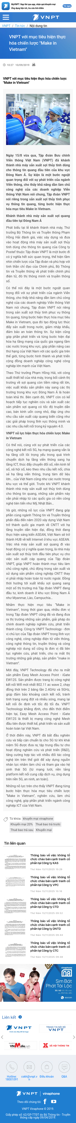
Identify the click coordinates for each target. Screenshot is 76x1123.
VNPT (6, 26)
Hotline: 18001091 (11, 1078)
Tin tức (20, 26)
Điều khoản (47, 1076)
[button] (2, 1037)
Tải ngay (67, 6)
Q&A (64, 1076)
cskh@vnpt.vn (29, 1078)
